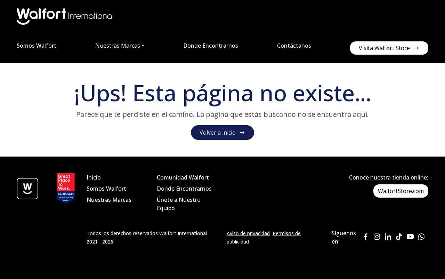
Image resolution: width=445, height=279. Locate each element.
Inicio (94, 177)
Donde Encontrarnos (210, 45)
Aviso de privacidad (248, 233)
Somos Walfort (36, 45)
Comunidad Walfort (183, 177)
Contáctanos (294, 45)
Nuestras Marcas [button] (117, 45)
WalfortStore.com (401, 191)
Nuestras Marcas (109, 200)
